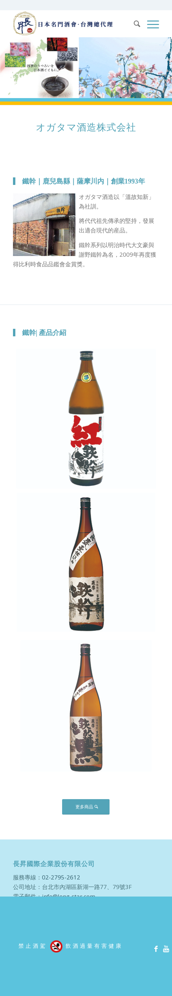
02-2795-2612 (61, 877)
